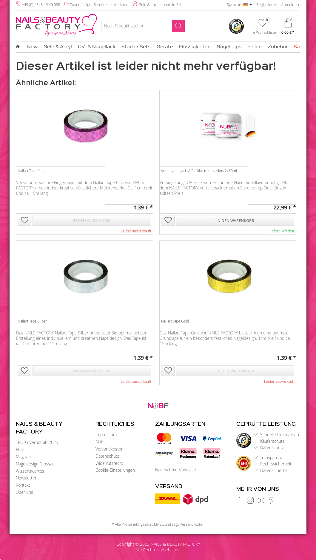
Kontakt (23, 485)
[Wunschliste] (262, 28)
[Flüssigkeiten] (195, 47)
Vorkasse (187, 470)
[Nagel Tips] (229, 47)
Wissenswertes (30, 471)
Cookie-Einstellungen (115, 470)
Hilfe (20, 449)
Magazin (23, 456)
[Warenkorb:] (288, 28)
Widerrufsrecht (109, 463)
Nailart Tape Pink (31, 170)
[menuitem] (143, 27)
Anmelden (290, 4)
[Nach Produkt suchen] (143, 26)
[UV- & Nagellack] (96, 47)
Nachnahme (166, 470)
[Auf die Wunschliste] (24, 220)
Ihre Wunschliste (262, 32)
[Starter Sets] (136, 47)
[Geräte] (165, 47)
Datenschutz (107, 456)
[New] (32, 47)
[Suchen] (178, 26)
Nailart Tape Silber (32, 321)
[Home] (19, 46)
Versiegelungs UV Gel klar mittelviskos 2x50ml (199, 170)
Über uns (24, 492)
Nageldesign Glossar (35, 464)
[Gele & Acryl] (58, 47)
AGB (99, 442)
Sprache (234, 4)
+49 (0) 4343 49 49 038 (41, 4)
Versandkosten (109, 449)
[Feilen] (254, 47)
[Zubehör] (278, 47)
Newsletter (26, 478)
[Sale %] (300, 47)
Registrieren (266, 4)
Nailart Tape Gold (175, 321)
